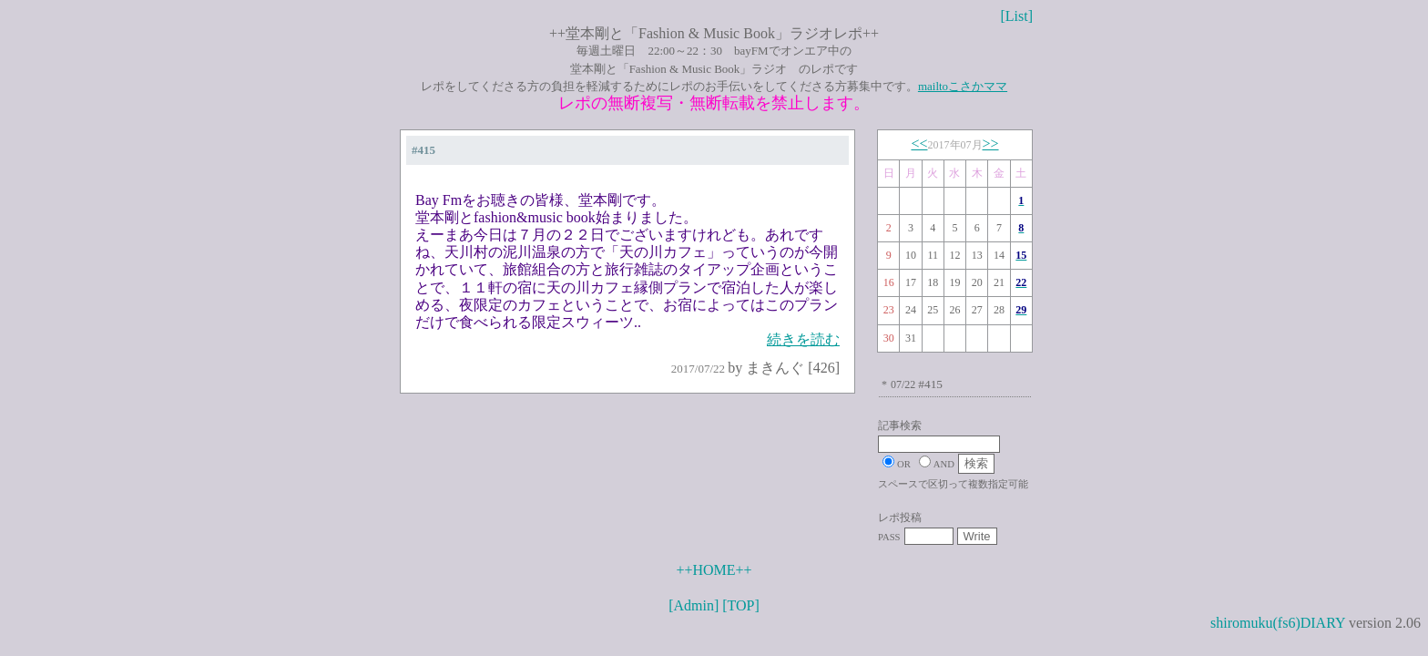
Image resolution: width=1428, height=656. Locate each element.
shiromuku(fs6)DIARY (1277, 622)
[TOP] (741, 605)
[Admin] (693, 605)
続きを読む (803, 339)
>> (991, 143)
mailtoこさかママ (962, 86)
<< (919, 143)
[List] (1016, 16)
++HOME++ (713, 570)
